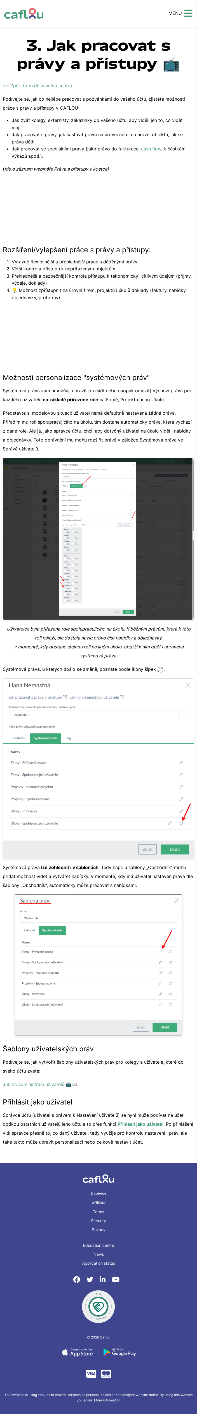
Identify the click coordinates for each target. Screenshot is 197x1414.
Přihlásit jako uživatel (140, 1124)
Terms (98, 1211)
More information (107, 1400)
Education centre (98, 1245)
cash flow (151, 149)
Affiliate (98, 1202)
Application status (98, 1263)
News (98, 1254)
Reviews (98, 1193)
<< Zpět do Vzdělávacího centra (37, 85)
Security (98, 1220)
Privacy (98, 1229)
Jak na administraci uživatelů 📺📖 (40, 1084)
